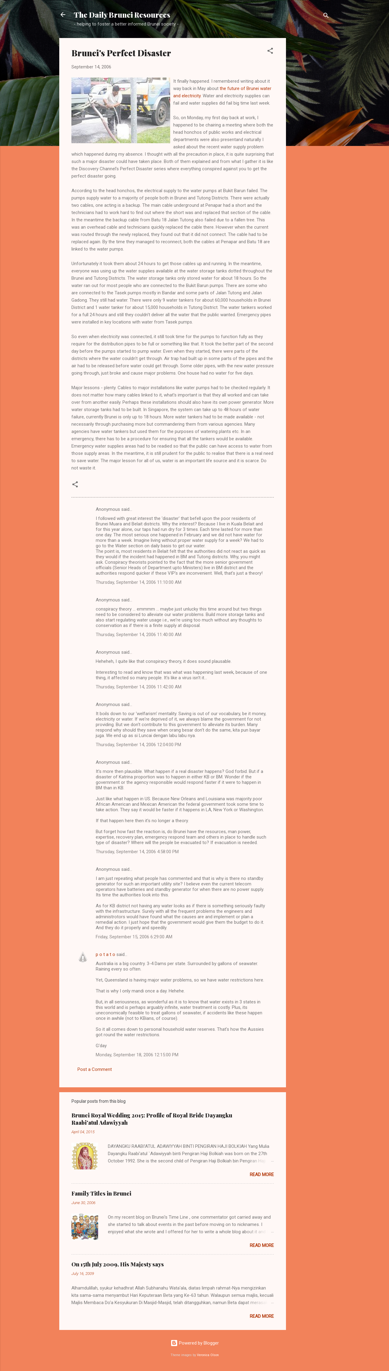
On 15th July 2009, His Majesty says (117, 1264)
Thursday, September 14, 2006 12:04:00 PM (138, 744)
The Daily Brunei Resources (122, 14)
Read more (262, 1174)
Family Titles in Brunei (101, 1193)
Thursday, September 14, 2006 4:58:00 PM (137, 851)
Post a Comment (94, 1069)
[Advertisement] (310, 129)
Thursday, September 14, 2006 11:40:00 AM (138, 634)
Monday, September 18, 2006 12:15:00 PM (137, 1055)
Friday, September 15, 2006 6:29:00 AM (134, 937)
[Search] (326, 16)
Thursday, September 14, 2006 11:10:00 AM (138, 582)
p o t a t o (105, 954)
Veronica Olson (208, 1355)
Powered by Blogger (194, 1343)
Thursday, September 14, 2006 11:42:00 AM (138, 687)
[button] (270, 52)
